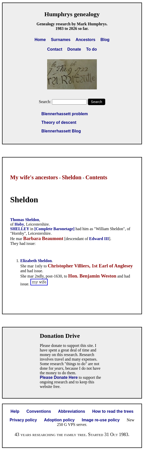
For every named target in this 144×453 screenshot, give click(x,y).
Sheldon (71, 177)
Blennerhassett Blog (61, 131)
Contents (96, 177)
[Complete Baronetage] (54, 229)
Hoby (19, 224)
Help (15, 411)
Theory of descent (58, 122)
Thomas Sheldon (24, 220)
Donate (74, 49)
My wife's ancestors (34, 177)
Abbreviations (71, 411)
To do (91, 49)
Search (96, 102)
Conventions (38, 411)
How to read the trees (113, 411)
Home (40, 39)
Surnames (60, 39)
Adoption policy (59, 420)
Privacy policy (23, 420)
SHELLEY (20, 229)
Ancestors (85, 39)
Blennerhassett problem (64, 114)
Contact (54, 49)
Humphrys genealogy (72, 14)
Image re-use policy (100, 420)
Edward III (99, 239)
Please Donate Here (59, 377)
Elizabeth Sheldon (36, 261)
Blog (105, 39)
